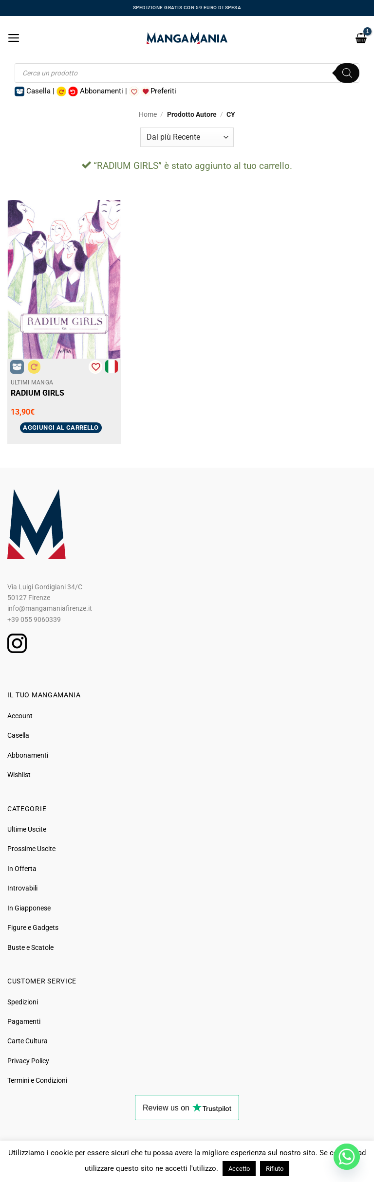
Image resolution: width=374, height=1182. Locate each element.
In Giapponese (29, 908)
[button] (13, 38)
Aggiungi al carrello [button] (61, 427)
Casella (18, 735)
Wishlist (19, 775)
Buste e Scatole (30, 947)
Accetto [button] (239, 1168)
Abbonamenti (27, 755)
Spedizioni (22, 1002)
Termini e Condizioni (37, 1080)
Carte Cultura (27, 1041)
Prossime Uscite (31, 849)
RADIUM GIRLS (37, 393)
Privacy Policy (28, 1061)
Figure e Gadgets (32, 927)
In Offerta (22, 869)
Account (20, 716)
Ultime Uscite (26, 829)
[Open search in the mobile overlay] (187, 73)
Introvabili (22, 888)
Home (148, 114)
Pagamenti (23, 1021)
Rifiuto (274, 1168)
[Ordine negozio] (187, 137)
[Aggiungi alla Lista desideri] (95, 367)
